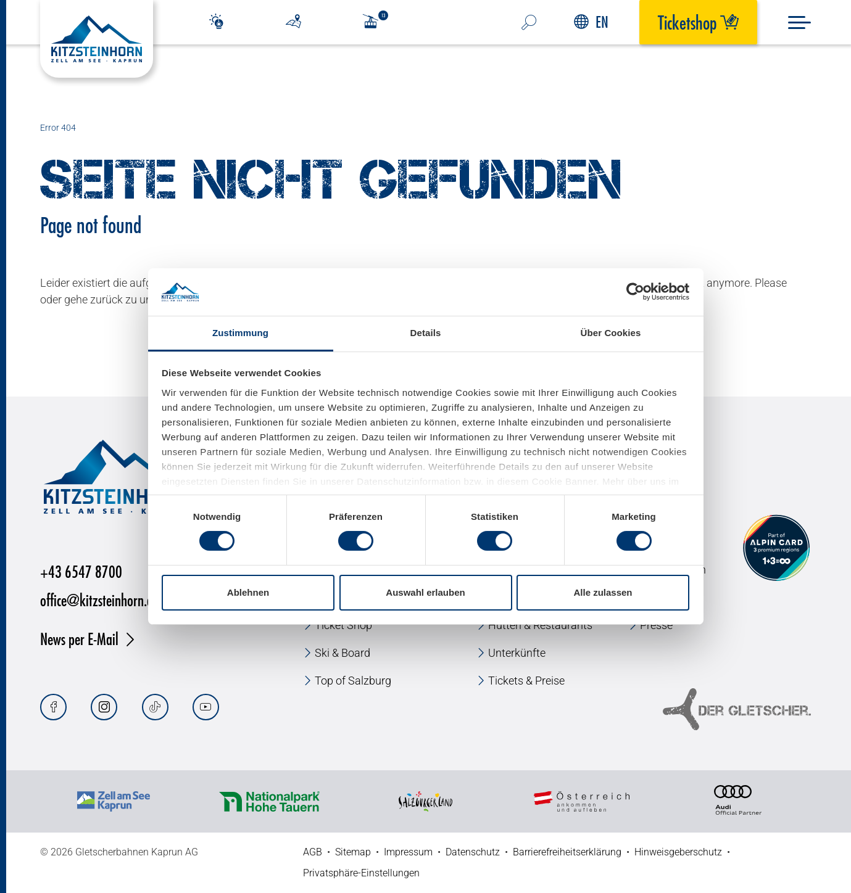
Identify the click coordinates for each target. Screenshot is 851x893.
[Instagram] (104, 707)
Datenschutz (473, 852)
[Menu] (799, 22)
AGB (312, 852)
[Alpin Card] (776, 548)
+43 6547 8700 (81, 571)
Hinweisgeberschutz (678, 852)
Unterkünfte (517, 652)
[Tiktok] (155, 707)
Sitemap (353, 852)
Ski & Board (342, 652)
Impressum (408, 852)
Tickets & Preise (526, 680)
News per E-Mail (79, 638)
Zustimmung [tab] (240, 332)
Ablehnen (248, 592)
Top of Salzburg (353, 680)
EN (591, 22)
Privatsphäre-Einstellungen (361, 873)
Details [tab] (425, 332)
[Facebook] (53, 707)
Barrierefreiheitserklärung (567, 852)
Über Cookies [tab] (611, 332)
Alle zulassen (602, 592)
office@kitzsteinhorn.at (98, 599)
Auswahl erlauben (425, 592)
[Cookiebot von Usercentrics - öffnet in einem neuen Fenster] (635, 291)
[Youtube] (206, 707)
